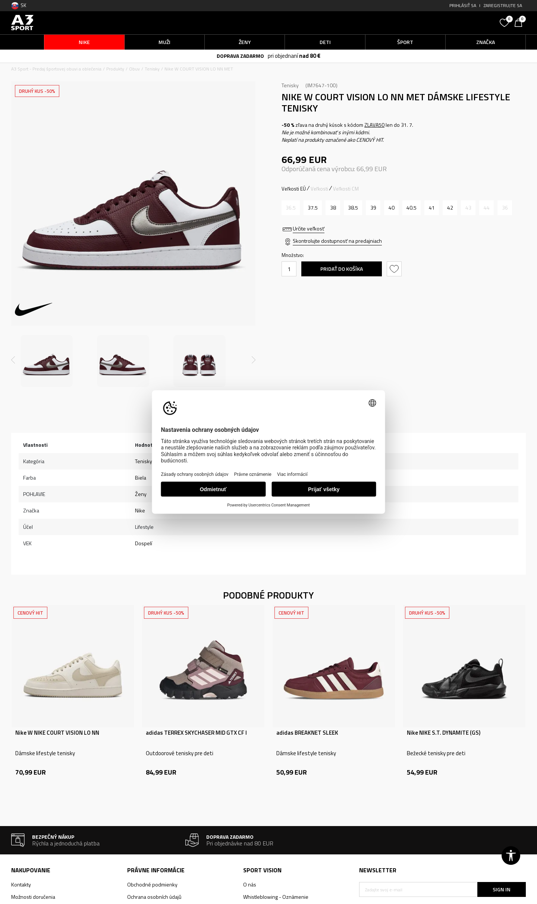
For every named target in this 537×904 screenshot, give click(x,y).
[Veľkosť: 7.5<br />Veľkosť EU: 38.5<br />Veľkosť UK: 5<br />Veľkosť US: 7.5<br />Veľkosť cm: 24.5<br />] (353, 207)
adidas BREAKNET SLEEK (307, 733)
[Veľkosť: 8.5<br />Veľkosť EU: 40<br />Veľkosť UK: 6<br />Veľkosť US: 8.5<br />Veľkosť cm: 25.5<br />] (391, 207)
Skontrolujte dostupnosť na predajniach (337, 241)
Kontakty (21, 884)
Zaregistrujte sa (503, 5)
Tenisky (152, 68)
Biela (140, 477)
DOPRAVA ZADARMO (240, 56)
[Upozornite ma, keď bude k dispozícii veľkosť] (291, 207)
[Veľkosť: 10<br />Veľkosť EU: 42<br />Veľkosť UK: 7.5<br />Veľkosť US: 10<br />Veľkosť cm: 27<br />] (450, 207)
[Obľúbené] (505, 22)
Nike (140, 510)
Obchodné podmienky (152, 884)
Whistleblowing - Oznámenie (275, 897)
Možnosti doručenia (33, 897)
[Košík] (520, 22)
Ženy (141, 494)
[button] (440, 22)
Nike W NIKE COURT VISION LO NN (57, 733)
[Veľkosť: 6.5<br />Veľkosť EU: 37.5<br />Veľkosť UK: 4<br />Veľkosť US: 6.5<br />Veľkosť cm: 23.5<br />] (313, 207)
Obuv (134, 68)
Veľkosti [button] (319, 188)
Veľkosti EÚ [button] (294, 188)
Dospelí (143, 543)
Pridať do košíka (341, 269)
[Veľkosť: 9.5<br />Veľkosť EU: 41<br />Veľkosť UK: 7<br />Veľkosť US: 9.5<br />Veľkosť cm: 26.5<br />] (431, 207)
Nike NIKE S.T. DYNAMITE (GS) (443, 733)
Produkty (115, 68)
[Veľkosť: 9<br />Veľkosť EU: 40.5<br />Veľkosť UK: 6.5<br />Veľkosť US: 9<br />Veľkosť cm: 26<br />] (411, 207)
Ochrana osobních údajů (154, 897)
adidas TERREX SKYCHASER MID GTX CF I (196, 733)
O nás (249, 884)
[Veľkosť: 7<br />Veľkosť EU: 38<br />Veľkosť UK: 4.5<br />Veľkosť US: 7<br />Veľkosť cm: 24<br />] (333, 207)
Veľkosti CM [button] (346, 188)
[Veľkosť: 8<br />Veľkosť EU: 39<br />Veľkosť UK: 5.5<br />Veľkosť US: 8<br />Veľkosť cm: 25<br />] (373, 207)
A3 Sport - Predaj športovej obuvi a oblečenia (56, 68)
